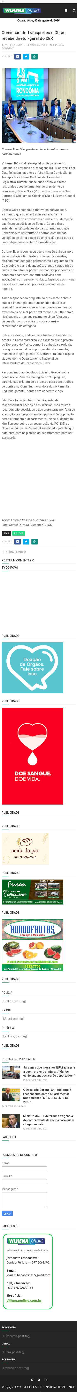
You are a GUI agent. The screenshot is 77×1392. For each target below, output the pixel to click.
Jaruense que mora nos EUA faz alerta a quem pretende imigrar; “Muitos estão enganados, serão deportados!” (49, 1071)
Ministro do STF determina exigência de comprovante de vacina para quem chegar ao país (48, 1120)
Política (18, 533)
